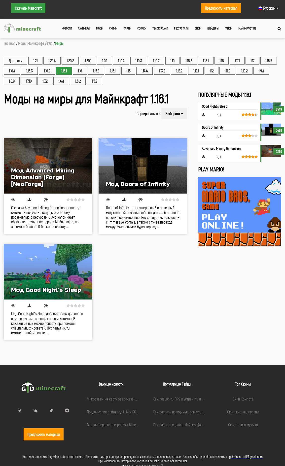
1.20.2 (70, 60)
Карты (127, 28)
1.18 (221, 60)
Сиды (198, 28)
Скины (113, 28)
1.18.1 (206, 60)
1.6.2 (78, 81)
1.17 (252, 60)
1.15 (128, 70)
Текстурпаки (160, 28)
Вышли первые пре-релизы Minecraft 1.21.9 (119, 424)
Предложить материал (221, 8)
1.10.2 (244, 70)
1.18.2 (188, 60)
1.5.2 (94, 81)
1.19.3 (138, 60)
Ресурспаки (181, 28)
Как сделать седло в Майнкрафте (178, 424)
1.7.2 (44, 81)
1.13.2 (162, 70)
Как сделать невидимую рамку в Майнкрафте (187, 411)
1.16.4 (12, 70)
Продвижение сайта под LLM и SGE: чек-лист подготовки (128, 411)
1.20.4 (52, 60)
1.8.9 (12, 81)
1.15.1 (112, 70)
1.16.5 (268, 60)
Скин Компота (243, 399)
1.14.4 (144, 70)
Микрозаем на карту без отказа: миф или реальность (126, 399)
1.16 (80, 70)
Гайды (228, 28)
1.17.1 (237, 60)
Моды (99, 28)
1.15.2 (96, 70)
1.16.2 (47, 70)
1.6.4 (61, 81)
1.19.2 (156, 60)
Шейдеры (212, 28)
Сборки (141, 28)
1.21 (35, 60)
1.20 (104, 60)
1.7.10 (29, 81)
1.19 (172, 60)
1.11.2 (227, 70)
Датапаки (15, 60)
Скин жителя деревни (243, 411)
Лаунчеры (84, 28)
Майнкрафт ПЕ (247, 28)
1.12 (212, 70)
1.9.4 (261, 70)
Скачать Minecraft (28, 8)
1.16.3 (29, 70)
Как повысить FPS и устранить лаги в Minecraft (188, 399)
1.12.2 (179, 70)
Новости (67, 28)
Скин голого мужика (243, 424)
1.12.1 (196, 70)
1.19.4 (121, 60)
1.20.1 (88, 60)
